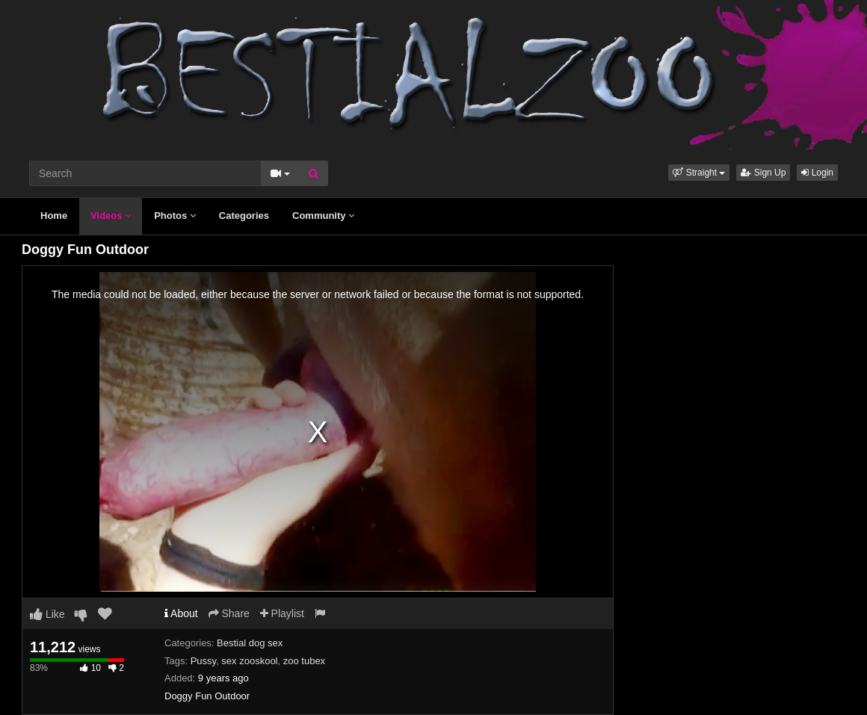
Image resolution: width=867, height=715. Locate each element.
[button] (698, 172)
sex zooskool (249, 660)
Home (53, 215)
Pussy (203, 660)
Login (817, 172)
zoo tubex (304, 660)
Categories (244, 215)
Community (323, 215)
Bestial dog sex (250, 643)
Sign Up (763, 172)
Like (47, 614)
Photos (175, 215)
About (181, 613)
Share (229, 613)
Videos (110, 215)
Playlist (282, 613)
